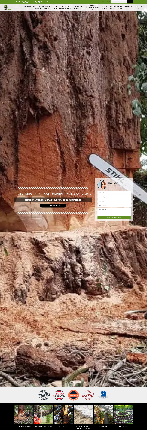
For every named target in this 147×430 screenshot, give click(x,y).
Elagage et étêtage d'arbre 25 (92, 7)
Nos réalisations (53, 205)
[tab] (73, 215)
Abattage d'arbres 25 (78, 7)
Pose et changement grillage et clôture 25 (62, 7)
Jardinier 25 (138, 7)
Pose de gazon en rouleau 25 (116, 7)
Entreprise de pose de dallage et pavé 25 (42, 7)
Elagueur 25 (27, 7)
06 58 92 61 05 (41, 2)
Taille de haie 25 (104, 7)
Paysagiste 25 (128, 7)
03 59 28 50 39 (22, 2)
